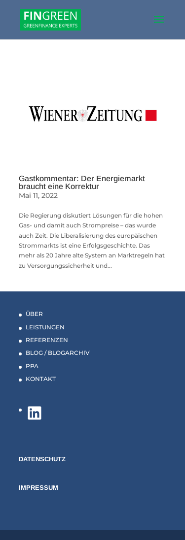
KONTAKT (41, 378)
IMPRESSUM (38, 487)
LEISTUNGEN (45, 327)
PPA (32, 366)
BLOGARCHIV (69, 352)
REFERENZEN (47, 340)
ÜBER (34, 314)
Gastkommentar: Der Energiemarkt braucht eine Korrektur (82, 182)
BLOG (34, 352)
